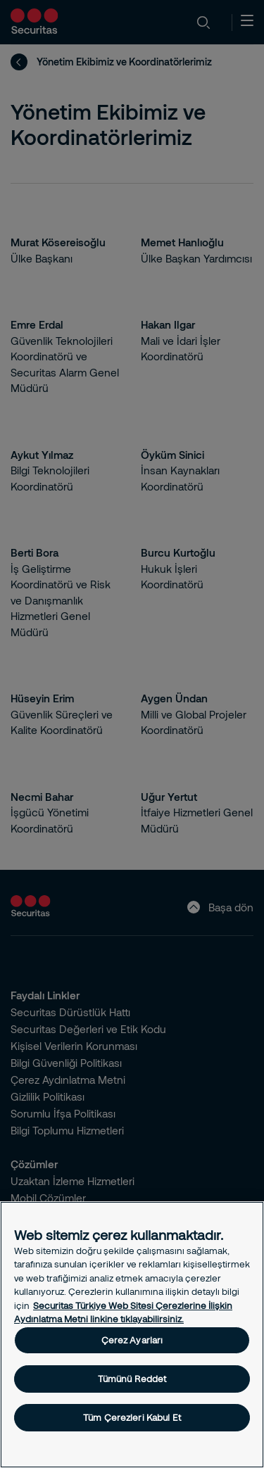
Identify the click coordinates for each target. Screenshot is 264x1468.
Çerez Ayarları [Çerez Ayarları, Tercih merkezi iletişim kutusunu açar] (132, 1340)
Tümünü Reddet (132, 1378)
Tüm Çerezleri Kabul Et (132, 1417)
